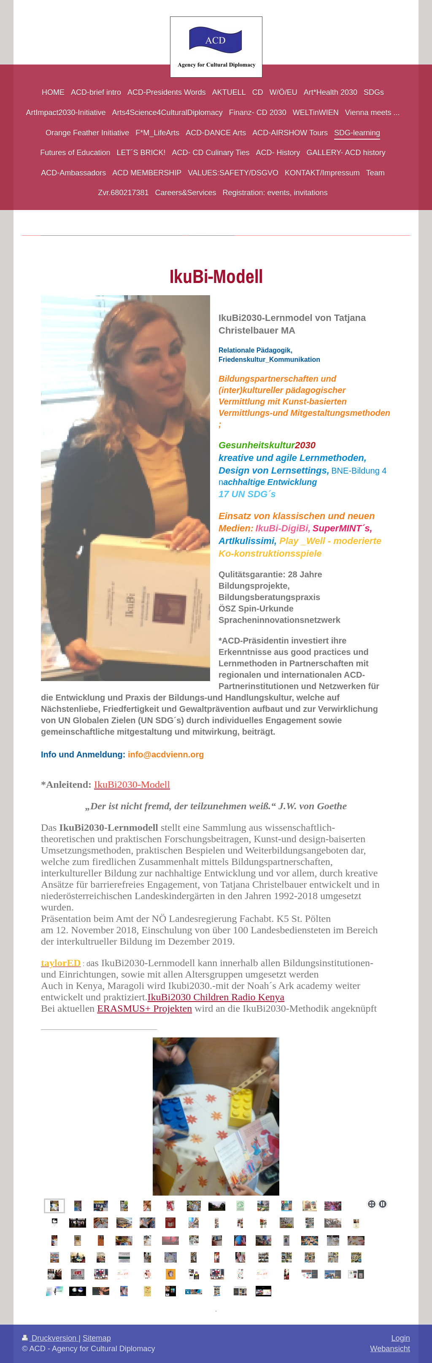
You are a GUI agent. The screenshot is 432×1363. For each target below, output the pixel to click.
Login (400, 1338)
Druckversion (50, 1338)
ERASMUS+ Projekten (144, 1008)
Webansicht (390, 1348)
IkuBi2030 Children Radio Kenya (216, 996)
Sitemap (97, 1338)
